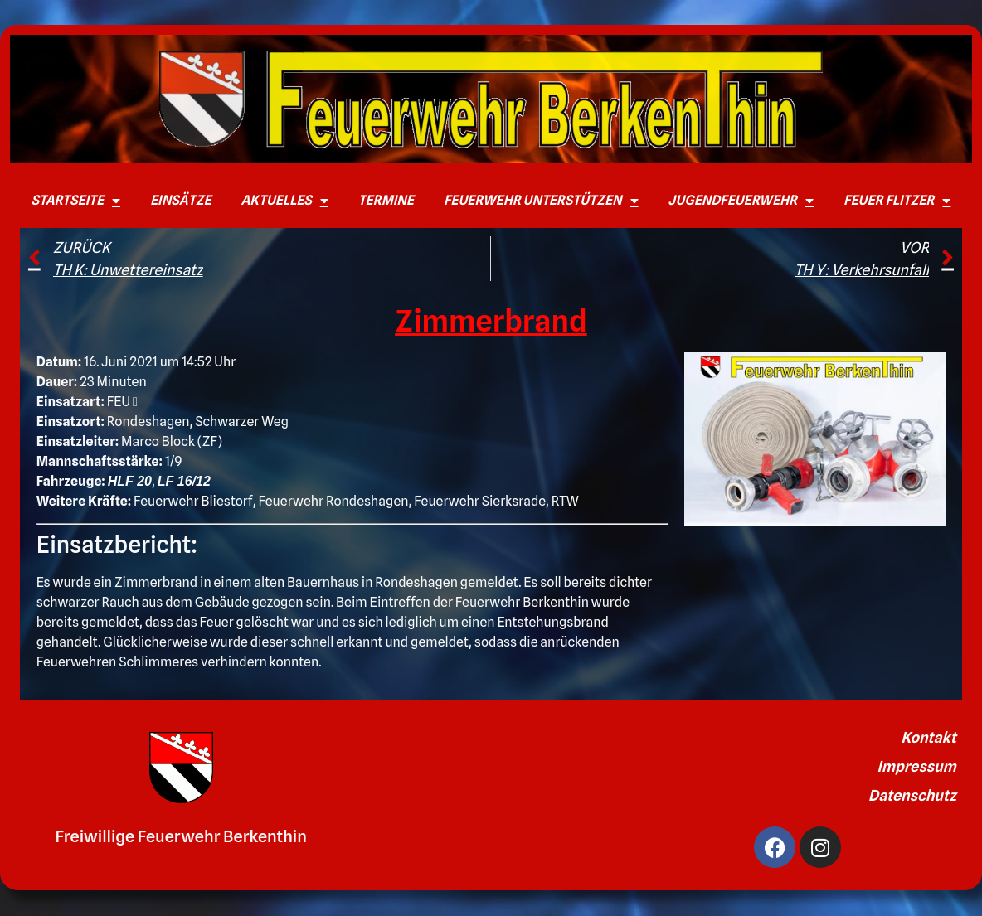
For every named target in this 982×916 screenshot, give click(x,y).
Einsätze (180, 200)
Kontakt (928, 737)
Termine (386, 200)
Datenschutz (912, 795)
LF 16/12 (184, 481)
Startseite (76, 201)
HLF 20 (130, 481)
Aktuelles (284, 201)
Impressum (916, 766)
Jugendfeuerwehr (741, 201)
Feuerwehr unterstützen (541, 201)
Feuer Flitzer (896, 201)
